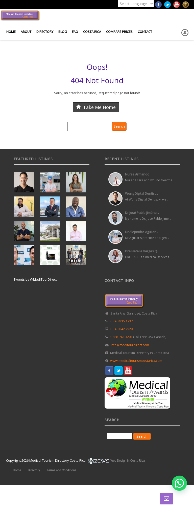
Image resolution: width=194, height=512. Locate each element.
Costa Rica (92, 31)
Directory (44, 31)
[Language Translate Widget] (136, 3)
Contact (145, 31)
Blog (62, 31)
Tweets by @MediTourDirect (35, 279)
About (26, 31)
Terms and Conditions (61, 470)
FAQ (75, 31)
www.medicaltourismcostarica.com (136, 361)
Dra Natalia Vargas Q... (142, 251)
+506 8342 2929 (121, 329)
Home (11, 31)
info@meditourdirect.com (130, 345)
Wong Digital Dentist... (141, 193)
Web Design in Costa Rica (127, 460)
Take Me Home (96, 107)
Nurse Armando (137, 174)
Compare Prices (119, 31)
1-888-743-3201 (121, 337)
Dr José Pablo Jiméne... (142, 212)
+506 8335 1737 (121, 321)
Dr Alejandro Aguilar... (141, 232)
